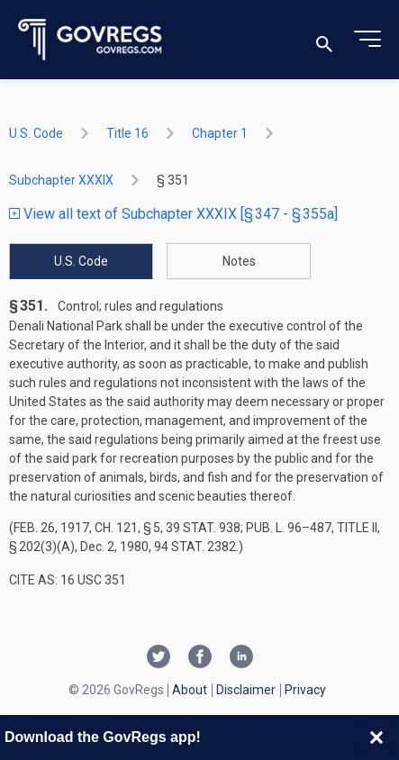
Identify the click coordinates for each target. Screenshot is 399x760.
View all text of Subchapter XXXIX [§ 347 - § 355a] (173, 213)
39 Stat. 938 (203, 527)
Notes (239, 261)
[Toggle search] (324, 40)
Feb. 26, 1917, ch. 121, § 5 (87, 527)
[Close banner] (376, 737)
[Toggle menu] (367, 40)
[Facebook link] (200, 658)
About (189, 690)
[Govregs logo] (90, 40)
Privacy (305, 690)
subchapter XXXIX (61, 180)
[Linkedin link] (241, 658)
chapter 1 (220, 133)
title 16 (127, 133)
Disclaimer (246, 690)
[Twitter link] (158, 658)
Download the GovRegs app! (103, 737)
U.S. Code (36, 133)
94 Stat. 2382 (195, 546)
